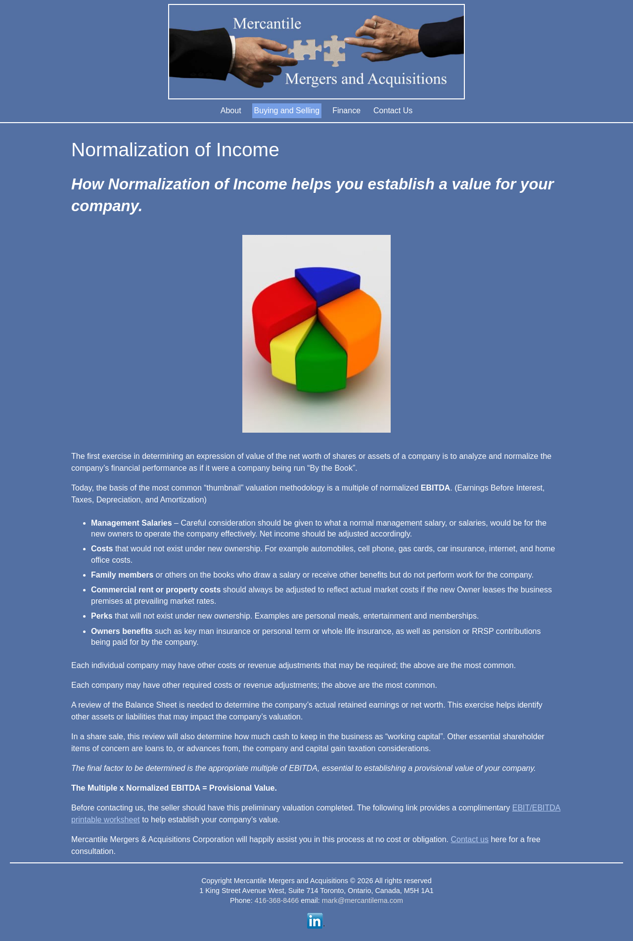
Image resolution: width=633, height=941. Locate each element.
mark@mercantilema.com (362, 900)
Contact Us (392, 110)
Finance (346, 110)
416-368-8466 (277, 900)
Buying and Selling (287, 110)
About (231, 110)
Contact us (469, 839)
